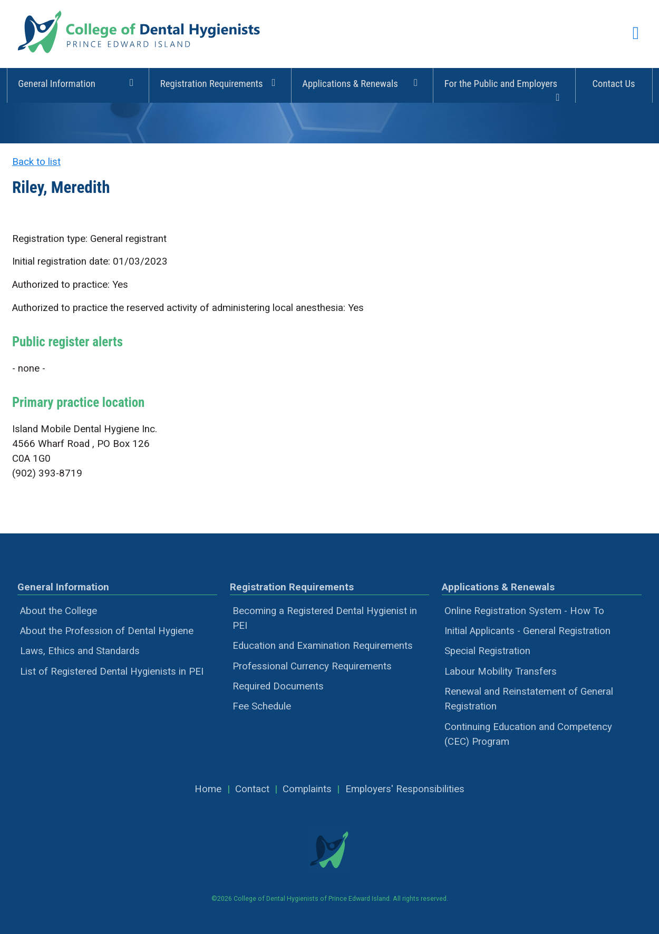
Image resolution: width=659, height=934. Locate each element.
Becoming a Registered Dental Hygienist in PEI (324, 618)
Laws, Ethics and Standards (80, 651)
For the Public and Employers (504, 89)
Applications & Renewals (362, 83)
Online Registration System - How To (524, 611)
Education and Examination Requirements (322, 645)
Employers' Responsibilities (404, 789)
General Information (78, 83)
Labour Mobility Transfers (500, 671)
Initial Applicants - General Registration (527, 631)
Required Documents (278, 686)
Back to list (36, 162)
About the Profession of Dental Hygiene (106, 631)
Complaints (307, 789)
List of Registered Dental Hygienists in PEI (111, 671)
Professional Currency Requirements (312, 666)
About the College (58, 611)
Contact (252, 789)
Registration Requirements (220, 83)
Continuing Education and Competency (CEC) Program (528, 734)
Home (208, 789)
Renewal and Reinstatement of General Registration (528, 699)
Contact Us (613, 84)
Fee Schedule (261, 706)
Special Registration (487, 651)
